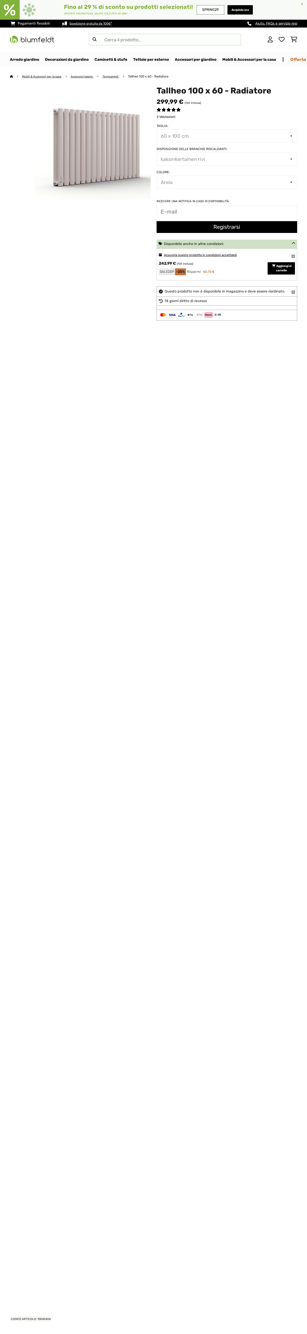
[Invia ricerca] (95, 40)
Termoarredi (118, 76)
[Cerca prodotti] (165, 39)
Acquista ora (237, 9)
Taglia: (162, 126)
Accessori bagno (87, 76)
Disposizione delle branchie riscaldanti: (192, 149)
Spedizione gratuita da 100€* (93, 23)
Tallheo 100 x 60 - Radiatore (156, 76)
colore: (163, 172)
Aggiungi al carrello (281, 270)
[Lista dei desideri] (282, 39)
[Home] (16, 76)
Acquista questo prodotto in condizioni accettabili (205, 255)
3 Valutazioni (166, 117)
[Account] (270, 39)
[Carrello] (294, 39)
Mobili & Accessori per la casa (44, 76)
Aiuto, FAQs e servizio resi (276, 23)
